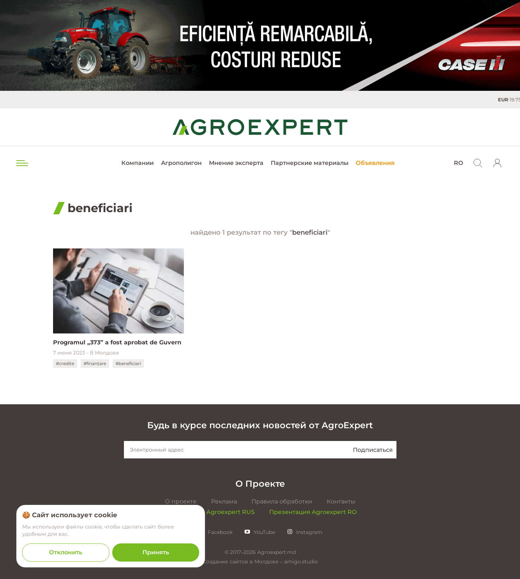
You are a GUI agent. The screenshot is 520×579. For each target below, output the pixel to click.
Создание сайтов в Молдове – (243, 561)
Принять (155, 552)
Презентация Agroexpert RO (312, 512)
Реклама (224, 501)
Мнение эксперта (236, 162)
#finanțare (95, 363)
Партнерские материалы (309, 162)
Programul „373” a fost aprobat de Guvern (117, 342)
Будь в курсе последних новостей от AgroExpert (260, 425)
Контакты (341, 501)
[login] (497, 163)
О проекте (181, 501)
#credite (65, 363)
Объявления (375, 162)
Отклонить (65, 552)
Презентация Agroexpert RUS (209, 512)
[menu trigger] (21, 163)
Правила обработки (281, 501)
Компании (137, 162)
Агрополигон (181, 162)
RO (458, 162)
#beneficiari (128, 363)
